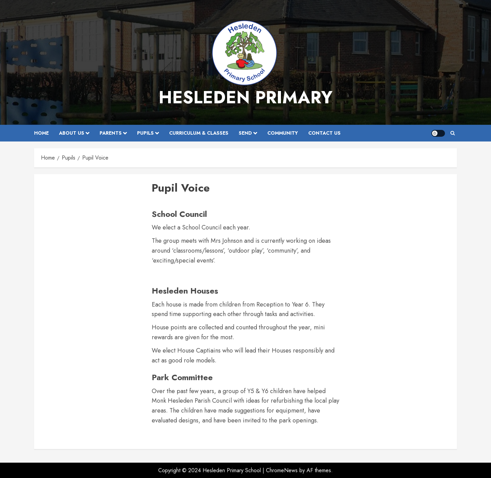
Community (282, 133)
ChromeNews (282, 470)
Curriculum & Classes (198, 133)
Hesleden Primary (245, 97)
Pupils (145, 133)
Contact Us (324, 133)
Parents (111, 133)
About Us (71, 133)
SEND (245, 133)
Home (41, 133)
